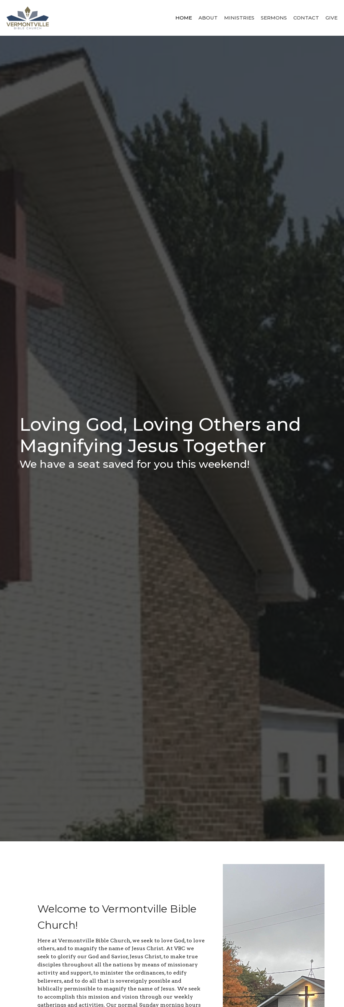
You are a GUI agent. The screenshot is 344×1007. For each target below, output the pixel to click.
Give (331, 18)
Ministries (239, 18)
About (208, 18)
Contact (306, 18)
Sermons (274, 18)
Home (183, 18)
